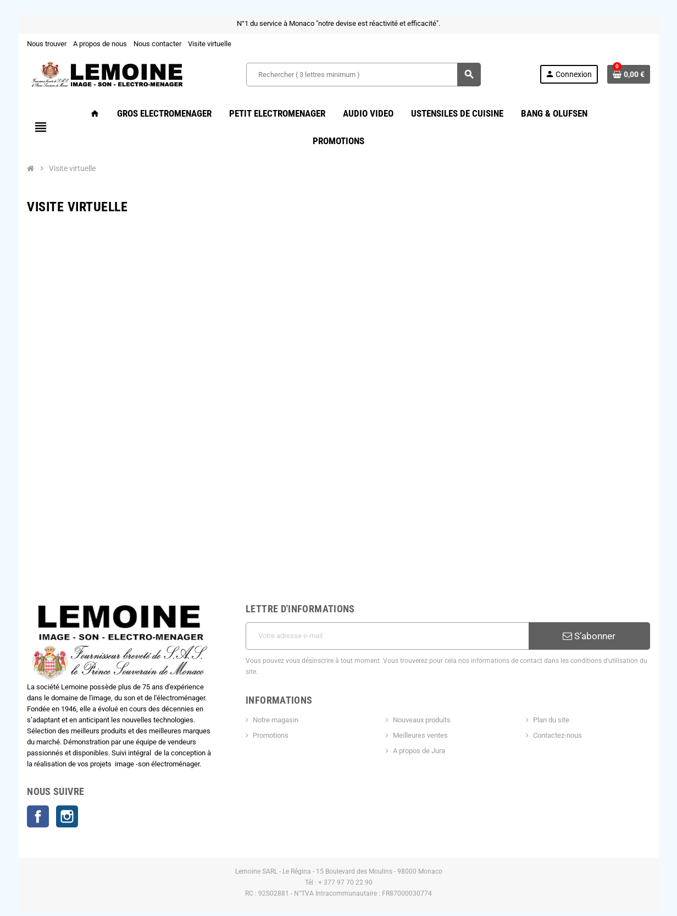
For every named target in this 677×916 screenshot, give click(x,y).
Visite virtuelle (199, 44)
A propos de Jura (420, 712)
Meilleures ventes (421, 697)
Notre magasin (272, 681)
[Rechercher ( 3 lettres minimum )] (363, 74)
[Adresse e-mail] (388, 608)
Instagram (57, 792)
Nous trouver (37, 44)
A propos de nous (90, 44)
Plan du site (557, 681)
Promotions (267, 697)
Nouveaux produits (423, 681)
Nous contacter (147, 44)
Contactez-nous (563, 697)
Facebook (28, 792)
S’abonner (597, 608)
